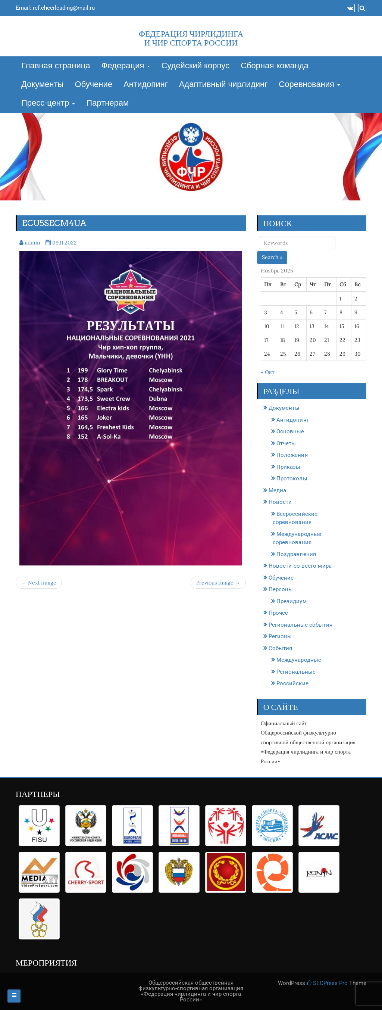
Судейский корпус (195, 66)
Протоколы (291, 478)
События (280, 648)
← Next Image (38, 582)
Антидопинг (145, 85)
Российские (292, 683)
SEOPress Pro (327, 983)
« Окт (268, 372)
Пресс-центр (48, 103)
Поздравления (296, 554)
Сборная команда (275, 66)
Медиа (277, 490)
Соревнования (309, 85)
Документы (42, 85)
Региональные (296, 671)
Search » (272, 257)
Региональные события (300, 624)
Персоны (281, 589)
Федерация (125, 66)
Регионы (280, 636)
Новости (280, 502)
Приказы (288, 467)
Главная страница (55, 66)
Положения (292, 455)
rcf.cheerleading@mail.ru (64, 7)
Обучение (93, 85)
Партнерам (107, 103)
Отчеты (286, 443)
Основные (290, 431)
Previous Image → (218, 582)
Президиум (291, 601)
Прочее (278, 613)
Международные (298, 660)
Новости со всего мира (300, 565)
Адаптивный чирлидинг (223, 85)
